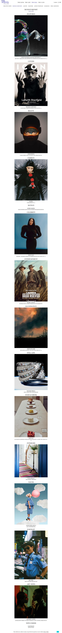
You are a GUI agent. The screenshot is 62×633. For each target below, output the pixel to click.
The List (28, 2)
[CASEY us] (22, 155)
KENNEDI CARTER (31, 619)
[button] (58, 2)
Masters (30, 6)
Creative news (7, 6)
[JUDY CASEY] (26, 392)
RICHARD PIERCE (31, 391)
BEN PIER (31, 580)
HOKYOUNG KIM (31, 349)
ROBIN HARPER (31, 208)
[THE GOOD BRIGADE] (29, 581)
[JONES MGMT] (31, 627)
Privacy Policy (46, 631)
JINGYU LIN (31, 255)
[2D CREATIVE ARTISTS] (19, 439)
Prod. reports (55, 6)
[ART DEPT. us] (18, 58)
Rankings (47, 6)
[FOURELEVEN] (22, 303)
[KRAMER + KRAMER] (21, 256)
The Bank (21, 2)
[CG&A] (16, 620)
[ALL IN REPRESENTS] (31, 526)
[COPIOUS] (23, 108)
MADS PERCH (31, 154)
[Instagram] (60, 2)
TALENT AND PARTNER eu (26, 58)
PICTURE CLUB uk (28, 155)
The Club (41, 2)
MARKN (31, 201)
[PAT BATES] (28, 479)
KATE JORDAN (31, 478)
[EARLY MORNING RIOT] (22, 209)
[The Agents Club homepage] (5, 2)
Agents (25, 6)
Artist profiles (38, 6)
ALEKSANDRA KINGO (31, 525)
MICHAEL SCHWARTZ (31, 107)
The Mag (34, 2)
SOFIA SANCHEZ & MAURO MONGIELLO (31, 57)
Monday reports (17, 6)
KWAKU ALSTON (31, 302)
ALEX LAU (31, 438)
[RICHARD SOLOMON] (24, 350)
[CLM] (28, 202)
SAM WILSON (31, 626)
